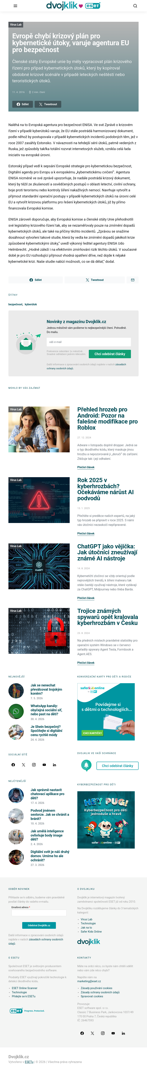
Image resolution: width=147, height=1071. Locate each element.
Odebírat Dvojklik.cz (39, 925)
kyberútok (31, 304)
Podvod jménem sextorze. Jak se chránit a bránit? (50, 814)
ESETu (29, 1062)
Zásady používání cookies (96, 988)
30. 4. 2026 (37, 719)
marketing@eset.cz (89, 981)
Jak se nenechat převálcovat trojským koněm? (46, 689)
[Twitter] (23, 764)
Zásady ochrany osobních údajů (100, 992)
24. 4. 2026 (37, 739)
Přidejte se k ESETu (23, 996)
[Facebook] (13, 764)
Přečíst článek (85, 467)
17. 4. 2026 (37, 802)
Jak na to (86, 927)
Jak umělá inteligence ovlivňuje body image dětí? (47, 835)
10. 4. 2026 (37, 823)
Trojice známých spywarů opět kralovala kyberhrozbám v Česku (107, 616)
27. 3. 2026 (37, 864)
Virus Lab (15, 24)
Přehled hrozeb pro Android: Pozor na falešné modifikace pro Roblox (107, 418)
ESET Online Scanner (24, 988)
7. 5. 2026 (37, 698)
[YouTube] (44, 764)
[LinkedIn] (54, 764)
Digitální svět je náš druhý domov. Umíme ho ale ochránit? (50, 856)
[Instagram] (34, 764)
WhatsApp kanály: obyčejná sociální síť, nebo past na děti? (46, 710)
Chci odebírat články (110, 354)
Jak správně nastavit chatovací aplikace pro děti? (47, 794)
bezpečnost (15, 304)
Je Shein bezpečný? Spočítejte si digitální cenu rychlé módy (46, 731)
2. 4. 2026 (37, 844)
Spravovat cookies (92, 996)
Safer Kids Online (91, 931)
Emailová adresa (19, 907)
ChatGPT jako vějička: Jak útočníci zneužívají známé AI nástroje (107, 552)
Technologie (88, 923)
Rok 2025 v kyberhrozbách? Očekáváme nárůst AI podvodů (105, 489)
